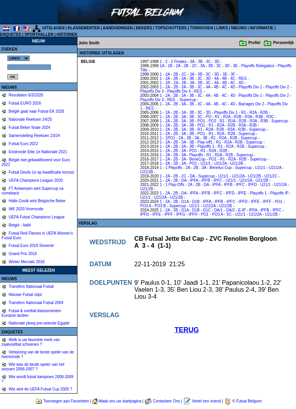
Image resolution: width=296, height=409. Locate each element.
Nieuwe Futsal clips (25, 294)
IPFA (194, 180)
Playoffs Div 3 (152, 91)
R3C (270, 117)
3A (192, 61)
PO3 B (160, 206)
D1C (207, 210)
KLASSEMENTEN (84, 28)
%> (18, 58)
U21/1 (205, 163)
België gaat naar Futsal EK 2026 (36, 111)
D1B (195, 201)
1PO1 (170, 138)
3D (216, 61)
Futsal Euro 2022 (23, 144)
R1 (243, 112)
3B (200, 61)
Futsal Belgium (249, 401)
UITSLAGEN (53, 28)
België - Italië (19, 225)
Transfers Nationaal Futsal (31, 286)
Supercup (188, 100)
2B (186, 66)
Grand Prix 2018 (22, 254)
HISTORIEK (67, 34)
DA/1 (218, 210)
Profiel (254, 43)
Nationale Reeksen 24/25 (30, 119)
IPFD (252, 185)
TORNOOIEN (201, 28)
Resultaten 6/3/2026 (25, 95)
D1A (185, 201)
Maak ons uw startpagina (120, 401)
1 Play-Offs (174, 185)
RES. (243, 78)
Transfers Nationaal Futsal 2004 (36, 303)
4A (216, 78)
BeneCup (197, 159)
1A (162, 66)
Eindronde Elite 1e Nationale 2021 (37, 152)
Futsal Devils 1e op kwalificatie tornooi (41, 172)
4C (232, 78)
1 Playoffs (173, 168)
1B (170, 66)
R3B (259, 117)
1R (167, 83)
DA (192, 176)
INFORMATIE (261, 28)
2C (194, 66)
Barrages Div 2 (251, 104)
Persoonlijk (283, 43)
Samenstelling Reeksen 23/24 (34, 136)
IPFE (242, 193)
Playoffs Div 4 (179, 91)
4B (224, 78)
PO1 (201, 121)
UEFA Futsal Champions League (36, 217)
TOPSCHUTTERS (171, 28)
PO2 (212, 121)
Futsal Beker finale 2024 (29, 127)
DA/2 (230, 210)
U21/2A (220, 163)
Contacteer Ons (166, 401)
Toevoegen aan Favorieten (66, 401)
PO (208, 117)
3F (232, 74)
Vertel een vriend (206, 401)
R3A (248, 117)
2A (178, 66)
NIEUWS (239, 28)
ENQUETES (10, 34)
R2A (253, 112)
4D (241, 83)
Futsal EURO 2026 (24, 103)
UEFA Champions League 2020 (35, 180)
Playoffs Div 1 (250, 87)
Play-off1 (204, 142)
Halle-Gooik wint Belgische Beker (37, 201)
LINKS (222, 28)
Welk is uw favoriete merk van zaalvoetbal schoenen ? (31, 342)
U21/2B (236, 163)
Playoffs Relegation (257, 66)
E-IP (242, 210)
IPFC (218, 180)
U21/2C (271, 176)
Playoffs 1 (205, 146)
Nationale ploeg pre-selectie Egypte (39, 323)
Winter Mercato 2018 (26, 262)
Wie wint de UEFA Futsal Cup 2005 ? (40, 389)
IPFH (192, 214)
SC (229, 214)
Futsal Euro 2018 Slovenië (31, 245)
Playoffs (196, 155)
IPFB (206, 180)
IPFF (267, 201)
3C (208, 61)
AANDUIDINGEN (118, 28)
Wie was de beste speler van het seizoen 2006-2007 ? (33, 366)
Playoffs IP (279, 193)
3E (235, 66)
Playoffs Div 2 (277, 87)
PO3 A (145, 206)
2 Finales (179, 61)
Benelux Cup (221, 168)
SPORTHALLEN (38, 34)
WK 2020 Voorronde (26, 209)
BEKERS (144, 28)
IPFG (180, 214)
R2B (263, 112)
